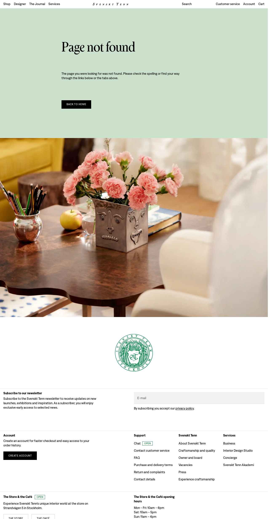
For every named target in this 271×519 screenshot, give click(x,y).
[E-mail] (199, 398)
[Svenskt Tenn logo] (110, 4)
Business (229, 443)
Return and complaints (149, 472)
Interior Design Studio (238, 450)
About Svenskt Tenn (192, 443)
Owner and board (190, 457)
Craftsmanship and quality (197, 450)
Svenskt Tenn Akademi (238, 465)
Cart (261, 4)
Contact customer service (152, 450)
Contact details (144, 479)
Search (187, 4)
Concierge (230, 457)
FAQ (137, 457)
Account (249, 4)
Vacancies (185, 465)
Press (182, 472)
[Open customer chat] (143, 443)
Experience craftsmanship (197, 479)
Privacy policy (184, 408)
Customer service (228, 4)
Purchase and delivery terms (153, 465)
